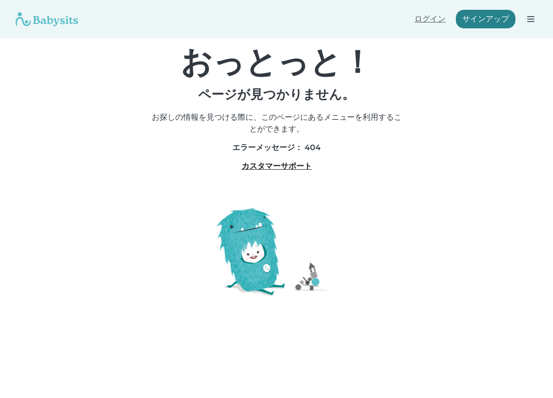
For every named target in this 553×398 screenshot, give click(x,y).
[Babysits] (47, 19)
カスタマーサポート (277, 166)
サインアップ (485, 18)
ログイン (430, 18)
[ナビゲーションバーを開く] (530, 18)
